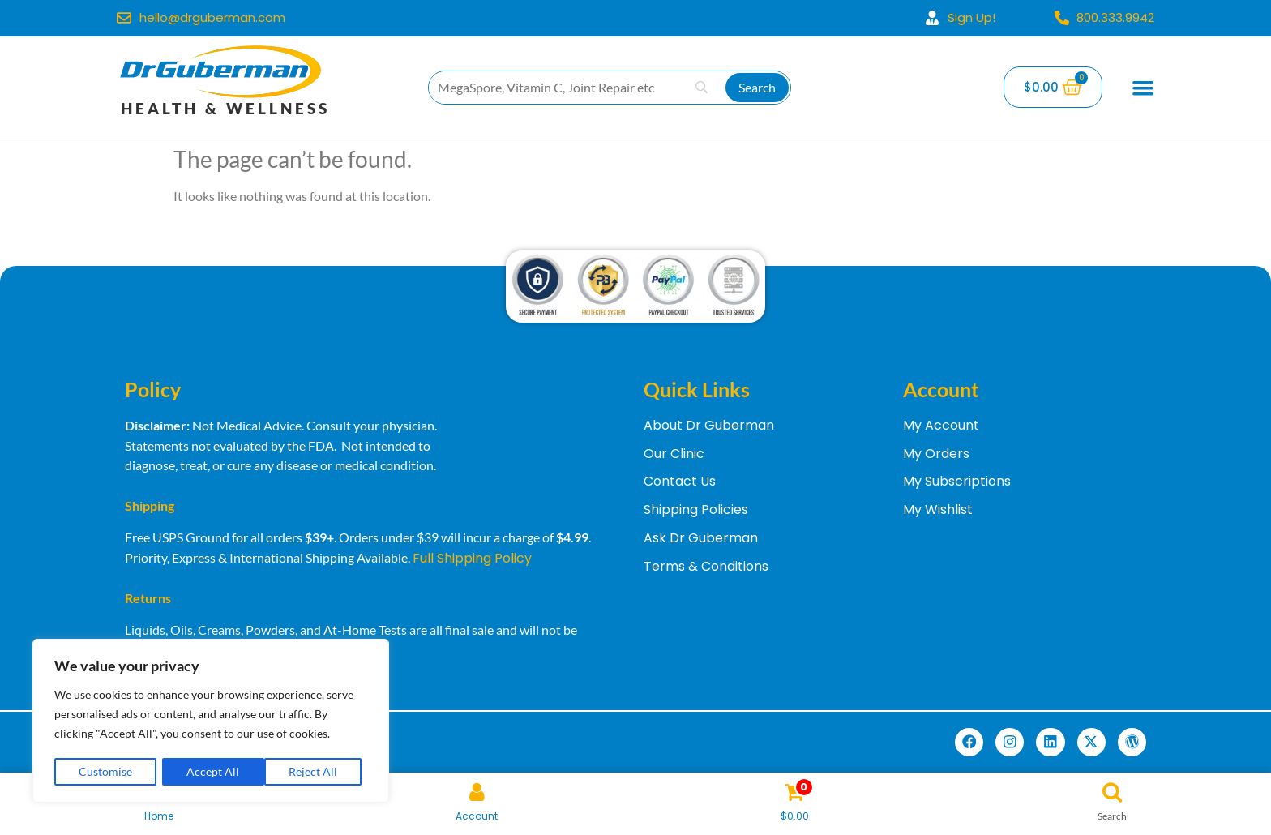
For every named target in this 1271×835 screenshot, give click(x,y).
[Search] (757, 87)
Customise (105, 771)
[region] (210, 721)
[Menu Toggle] (1143, 87)
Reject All (211, 771)
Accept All (316, 771)
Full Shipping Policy (472, 558)
